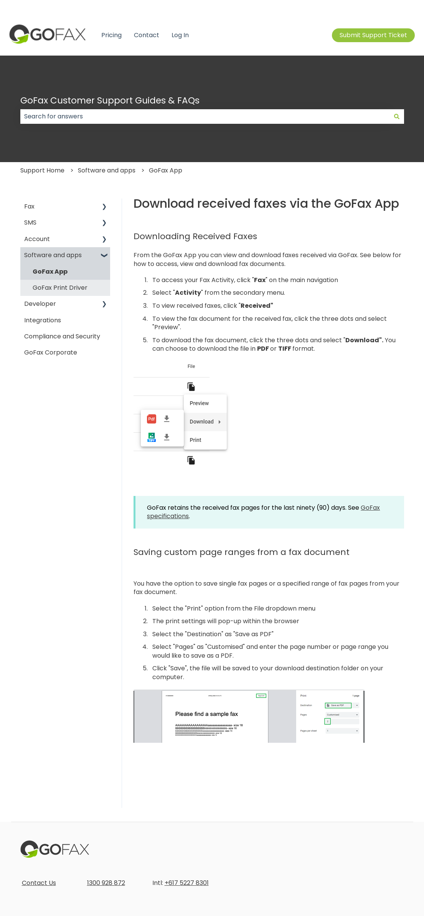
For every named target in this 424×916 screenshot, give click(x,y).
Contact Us (39, 882)
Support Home (42, 170)
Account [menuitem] (37, 239)
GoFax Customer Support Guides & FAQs (110, 100)
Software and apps (106, 170)
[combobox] (204, 116)
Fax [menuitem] (29, 206)
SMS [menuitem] (30, 222)
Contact (146, 35)
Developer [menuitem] (40, 303)
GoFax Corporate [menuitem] (50, 352)
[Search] (396, 116)
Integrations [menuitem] (42, 320)
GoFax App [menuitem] (50, 271)
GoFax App (165, 170)
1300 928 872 (106, 882)
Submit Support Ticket (373, 35)
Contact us (398, 7)
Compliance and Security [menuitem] (62, 336)
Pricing (111, 35)
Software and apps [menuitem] (53, 255)
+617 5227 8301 (187, 882)
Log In (180, 35)
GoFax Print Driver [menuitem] (60, 287)
